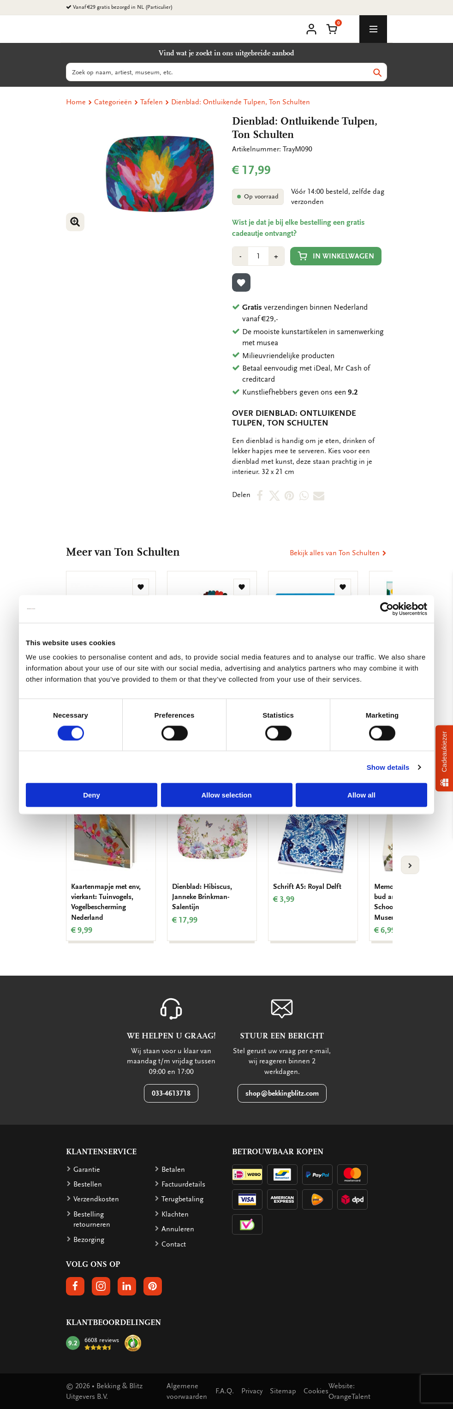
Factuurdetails (183, 1184)
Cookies (316, 1391)
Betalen (173, 1169)
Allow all (361, 795)
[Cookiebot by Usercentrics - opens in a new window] (386, 609)
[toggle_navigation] (373, 29)
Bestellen (87, 1184)
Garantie (86, 1169)
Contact (173, 1244)
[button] (331, 28)
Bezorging (88, 1239)
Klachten (175, 1214)
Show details (388, 767)
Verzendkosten (96, 1199)
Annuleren (177, 1229)
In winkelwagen (336, 256)
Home (76, 102)
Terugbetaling (182, 1199)
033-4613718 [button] (171, 1093)
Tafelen (151, 102)
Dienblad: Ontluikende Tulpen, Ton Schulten (240, 102)
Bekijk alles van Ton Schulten (338, 553)
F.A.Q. (224, 1391)
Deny (91, 795)
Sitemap (283, 1391)
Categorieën (113, 102)
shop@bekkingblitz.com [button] (282, 1093)
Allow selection (226, 795)
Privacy (251, 1391)
